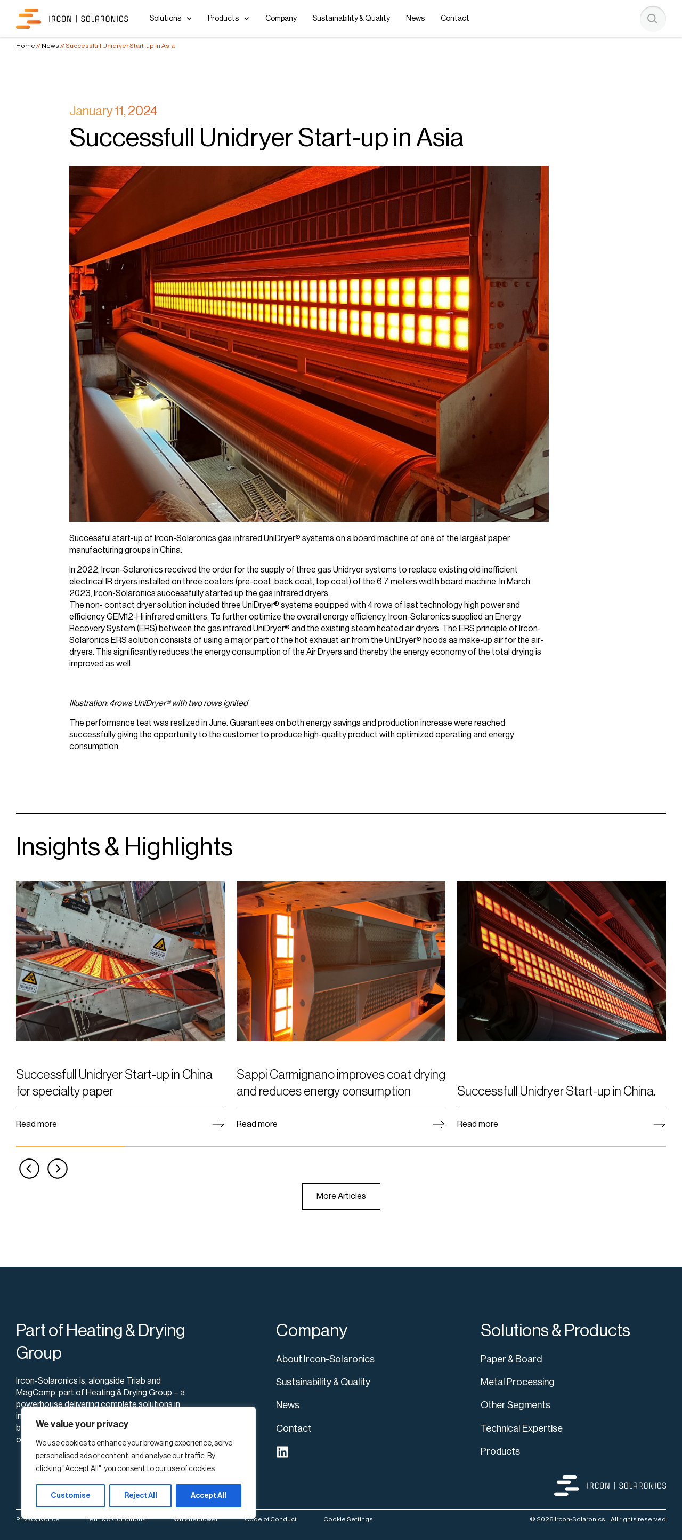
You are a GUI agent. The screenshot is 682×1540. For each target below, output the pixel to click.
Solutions (171, 19)
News (415, 18)
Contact (455, 18)
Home (25, 46)
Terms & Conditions (116, 1519)
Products (228, 19)
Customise (70, 1495)
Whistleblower (196, 1519)
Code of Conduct (271, 1519)
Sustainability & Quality (351, 18)
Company (281, 18)
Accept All (208, 1495)
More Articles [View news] (341, 1196)
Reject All (140, 1495)
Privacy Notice (38, 1519)
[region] (138, 1463)
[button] (29, 1168)
